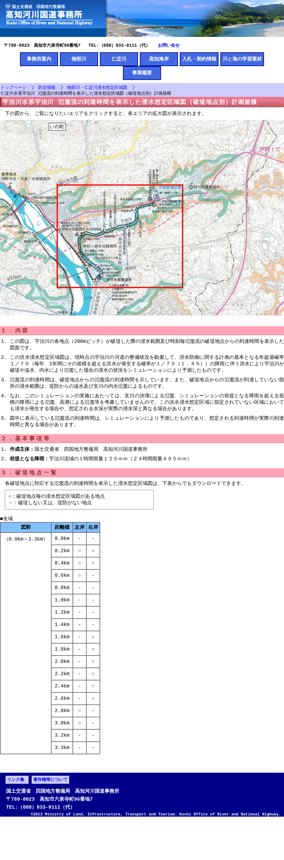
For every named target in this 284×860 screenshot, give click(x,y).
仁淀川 (119, 59)
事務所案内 (39, 59)
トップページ (13, 89)
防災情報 (46, 89)
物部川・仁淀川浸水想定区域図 (97, 89)
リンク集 (15, 817)
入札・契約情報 (199, 59)
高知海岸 (159, 59)
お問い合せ (168, 45)
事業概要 (142, 73)
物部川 (79, 59)
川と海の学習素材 (242, 59)
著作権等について (50, 817)
